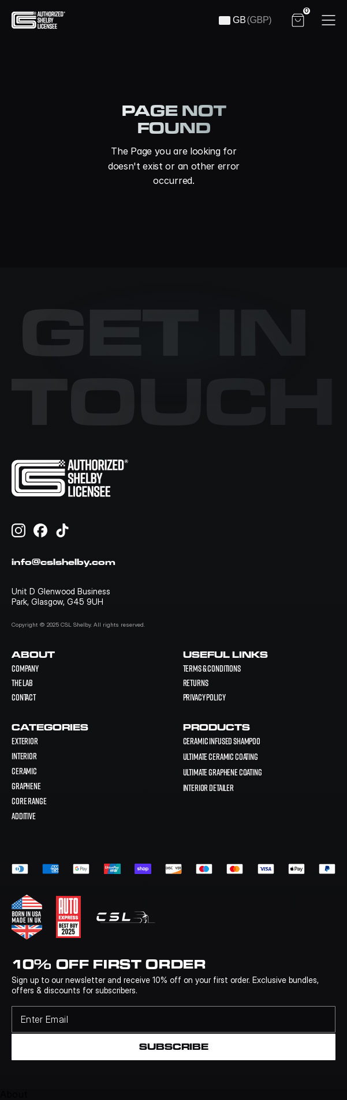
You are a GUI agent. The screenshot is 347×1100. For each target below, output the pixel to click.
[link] (222, 741)
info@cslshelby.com (63, 562)
